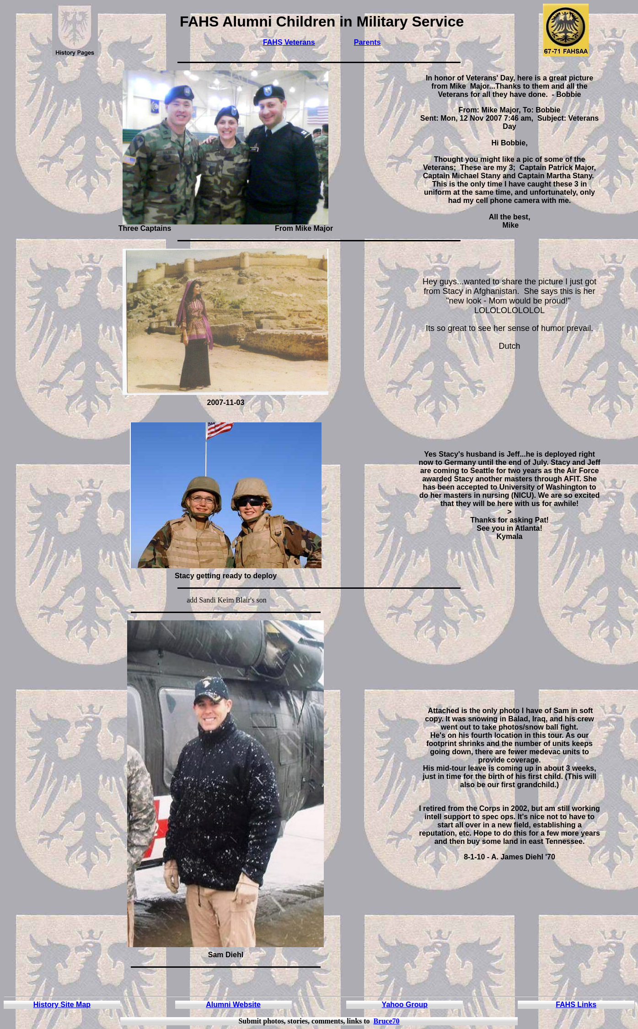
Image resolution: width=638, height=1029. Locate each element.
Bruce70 (387, 1021)
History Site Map (62, 1004)
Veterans (299, 42)
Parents (367, 42)
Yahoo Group (405, 1004)
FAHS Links (576, 1004)
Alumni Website (233, 1004)
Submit (249, 1021)
